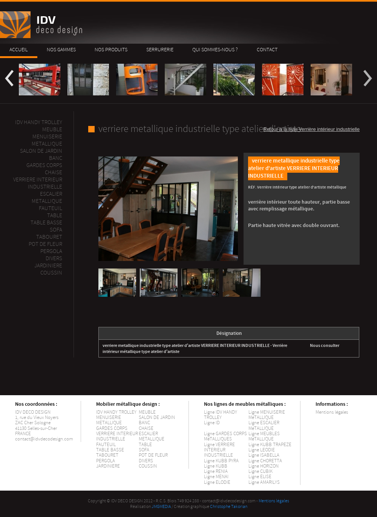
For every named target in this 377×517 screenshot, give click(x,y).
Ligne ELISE (259, 477)
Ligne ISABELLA (263, 455)
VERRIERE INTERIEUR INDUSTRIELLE (117, 436)
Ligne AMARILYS (264, 482)
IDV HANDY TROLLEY (116, 412)
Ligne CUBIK (260, 471)
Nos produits (111, 49)
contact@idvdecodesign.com (44, 439)
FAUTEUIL (106, 445)
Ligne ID (212, 423)
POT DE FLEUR (153, 455)
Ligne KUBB (215, 466)
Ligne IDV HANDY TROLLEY (220, 414)
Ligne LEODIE (261, 450)
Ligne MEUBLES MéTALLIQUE (264, 436)
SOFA (144, 450)
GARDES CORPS (111, 428)
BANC (144, 423)
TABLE (145, 445)
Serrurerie (159, 49)
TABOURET (107, 455)
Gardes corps (44, 165)
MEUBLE (52, 129)
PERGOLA (51, 251)
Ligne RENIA (216, 471)
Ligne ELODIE (217, 482)
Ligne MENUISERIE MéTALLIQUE (266, 414)
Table (54, 215)
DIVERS (146, 461)
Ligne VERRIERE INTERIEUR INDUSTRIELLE (219, 450)
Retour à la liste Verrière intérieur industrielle (311, 129)
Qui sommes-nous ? (215, 49)
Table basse (46, 222)
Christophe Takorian (228, 506)
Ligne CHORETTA (265, 461)
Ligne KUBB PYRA (221, 461)
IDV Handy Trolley (38, 122)
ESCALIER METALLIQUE (47, 197)
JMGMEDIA (161, 506)
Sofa (56, 229)
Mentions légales (332, 412)
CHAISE (146, 428)
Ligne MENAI (216, 477)
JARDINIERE (108, 466)
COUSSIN (148, 466)
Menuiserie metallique (47, 140)
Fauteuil (50, 208)
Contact (267, 49)
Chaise (53, 172)
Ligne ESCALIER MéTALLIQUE (263, 425)
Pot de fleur (45, 244)
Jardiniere (48, 265)
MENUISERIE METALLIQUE (109, 420)
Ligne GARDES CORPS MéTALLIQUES (225, 436)
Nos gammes (61, 49)
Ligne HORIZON (263, 466)
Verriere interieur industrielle (37, 183)
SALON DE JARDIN (157, 417)
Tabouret (49, 237)
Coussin (51, 272)
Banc (55, 158)
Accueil (18, 49)
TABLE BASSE (110, 450)
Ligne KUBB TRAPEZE (269, 445)
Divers (54, 258)
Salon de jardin (41, 151)
